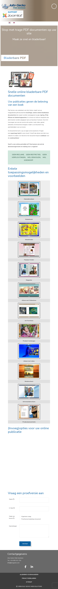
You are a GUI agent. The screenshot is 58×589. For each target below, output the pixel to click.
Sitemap (29, 582)
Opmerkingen (13, 526)
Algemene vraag (26, 516)
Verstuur (25, 544)
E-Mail (12, 508)
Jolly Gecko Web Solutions (32, 586)
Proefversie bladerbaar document (31, 519)
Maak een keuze (12, 517)
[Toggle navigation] (54, 6)
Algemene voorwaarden (29, 574)
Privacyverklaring (29, 578)
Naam (11, 499)
